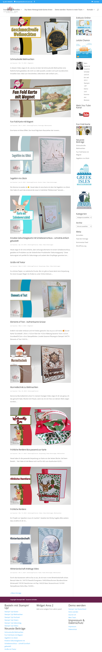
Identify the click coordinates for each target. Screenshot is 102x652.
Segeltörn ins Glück (18, 178)
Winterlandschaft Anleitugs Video (24, 568)
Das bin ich (72, 615)
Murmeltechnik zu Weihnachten (24, 387)
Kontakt (90, 10)
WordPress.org (81, 246)
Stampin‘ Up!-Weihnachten (14, 614)
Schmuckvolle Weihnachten (22, 59)
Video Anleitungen (52, 182)
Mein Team (72, 617)
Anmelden (79, 235)
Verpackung (42, 266)
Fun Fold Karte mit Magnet (21, 121)
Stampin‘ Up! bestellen (11, 10)
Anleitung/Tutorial (32, 125)
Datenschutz (72, 629)
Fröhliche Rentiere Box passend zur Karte (28, 449)
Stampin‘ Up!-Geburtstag (13, 623)
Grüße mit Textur (17, 262)
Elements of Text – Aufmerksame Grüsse (28, 321)
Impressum (72, 626)
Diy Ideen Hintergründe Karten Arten (38, 10)
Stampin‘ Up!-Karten (11, 612)
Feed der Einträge (82, 239)
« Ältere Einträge (15, 593)
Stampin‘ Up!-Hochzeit (12, 617)
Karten (40, 182)
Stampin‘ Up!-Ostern (11, 620)
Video (44, 182)
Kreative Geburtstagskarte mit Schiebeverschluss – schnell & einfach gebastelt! (17, 643)
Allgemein (30, 63)
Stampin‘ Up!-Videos (11, 626)
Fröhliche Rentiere (18, 509)
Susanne (15, 63)
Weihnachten (48, 125)
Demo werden (73, 612)
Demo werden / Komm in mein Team (68, 10)
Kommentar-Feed (82, 242)
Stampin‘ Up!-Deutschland (77, 609)
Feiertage (41, 125)
